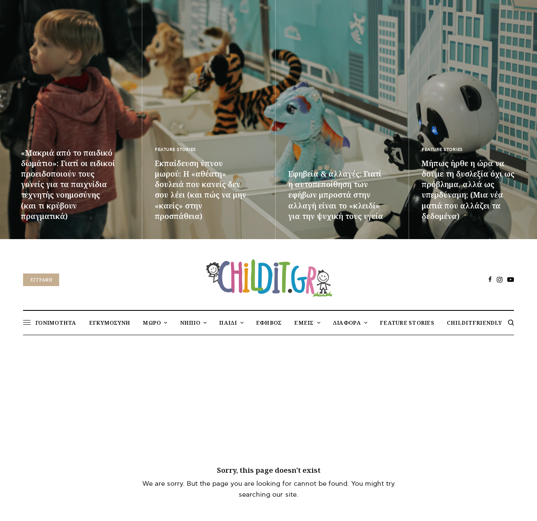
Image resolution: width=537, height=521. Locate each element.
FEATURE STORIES (175, 149)
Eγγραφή (41, 280)
